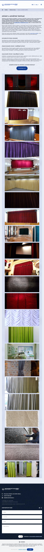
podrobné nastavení (22, 549)
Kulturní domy (13, 9)
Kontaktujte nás (22, 68)
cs (37, 4)
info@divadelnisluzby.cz (9, 497)
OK (30, 549)
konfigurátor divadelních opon (21, 22)
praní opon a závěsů (34, 33)
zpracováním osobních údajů (36, 536)
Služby (6, 9)
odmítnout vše (14, 549)
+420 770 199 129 (7, 495)
